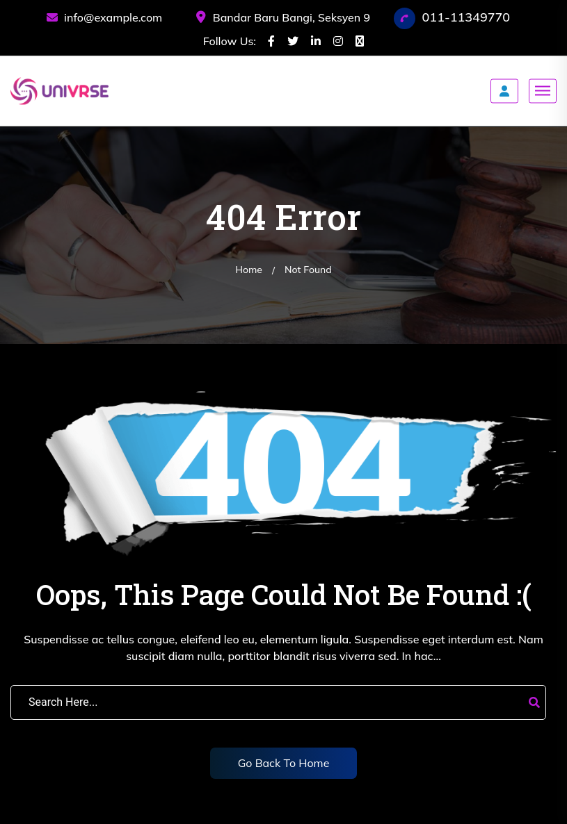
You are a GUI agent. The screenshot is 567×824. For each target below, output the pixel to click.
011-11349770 (466, 17)
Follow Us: (229, 41)
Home (248, 269)
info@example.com (104, 17)
